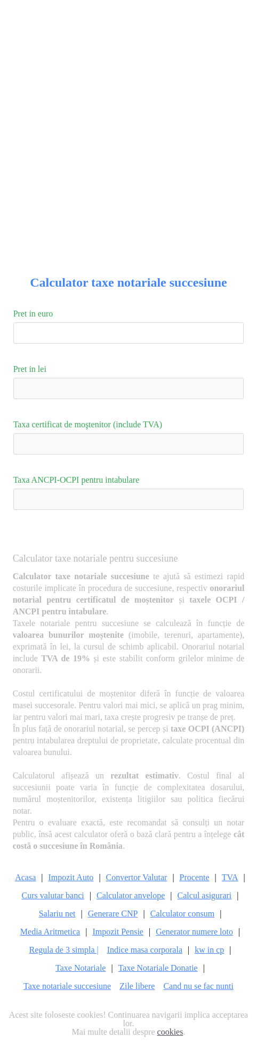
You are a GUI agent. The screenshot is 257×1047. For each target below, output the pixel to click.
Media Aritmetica (50, 932)
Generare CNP (113, 914)
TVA (230, 877)
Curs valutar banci (52, 895)
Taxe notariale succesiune (67, 986)
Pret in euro (33, 313)
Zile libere (137, 986)
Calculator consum (182, 914)
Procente (195, 877)
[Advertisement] (128, 128)
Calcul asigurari (205, 895)
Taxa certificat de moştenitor (88, 424)
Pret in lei (29, 369)
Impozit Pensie (117, 932)
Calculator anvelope (131, 895)
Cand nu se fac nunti (198, 986)
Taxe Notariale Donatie (158, 968)
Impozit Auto (70, 877)
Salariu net (57, 914)
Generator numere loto (194, 932)
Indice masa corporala (144, 950)
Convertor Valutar (136, 877)
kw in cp (209, 950)
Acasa (25, 877)
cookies (170, 1031)
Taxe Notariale (80, 968)
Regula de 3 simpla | (63, 950)
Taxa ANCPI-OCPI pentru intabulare (76, 479)
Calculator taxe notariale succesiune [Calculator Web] (128, 282)
